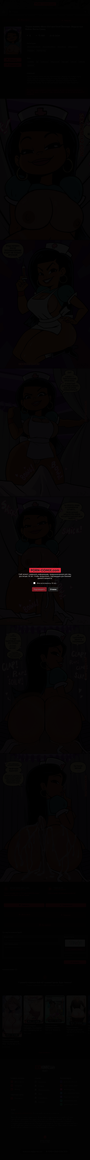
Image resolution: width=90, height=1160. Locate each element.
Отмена (53, 589)
